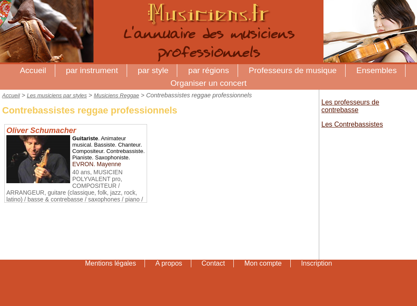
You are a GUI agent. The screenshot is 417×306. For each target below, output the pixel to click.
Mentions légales (110, 263)
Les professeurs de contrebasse (350, 106)
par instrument (92, 70)
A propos (168, 263)
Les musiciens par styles (57, 95)
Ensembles (376, 70)
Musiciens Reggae (116, 95)
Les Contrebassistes (352, 124)
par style (153, 70)
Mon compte (263, 263)
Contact (213, 263)
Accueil (33, 70)
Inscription (316, 263)
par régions (208, 70)
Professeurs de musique (293, 70)
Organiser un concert (208, 83)
